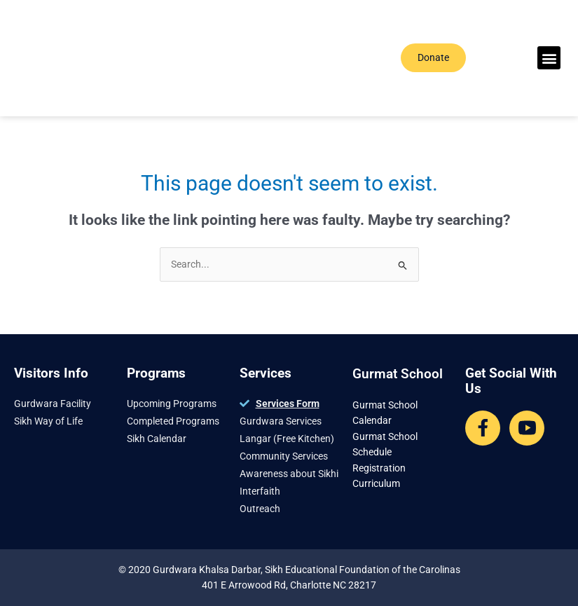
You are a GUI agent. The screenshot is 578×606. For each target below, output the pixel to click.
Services (265, 373)
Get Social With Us (511, 381)
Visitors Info (51, 373)
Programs (156, 373)
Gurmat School (397, 374)
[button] (548, 57)
